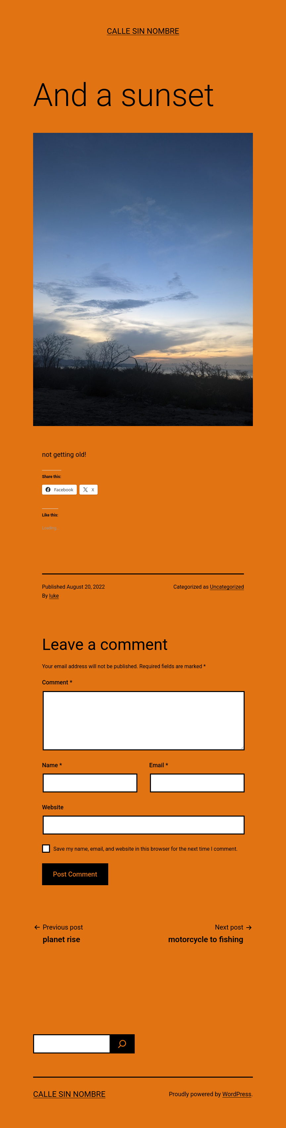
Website (53, 807)
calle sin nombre (143, 31)
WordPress (236, 1094)
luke (54, 596)
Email (158, 765)
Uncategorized (227, 587)
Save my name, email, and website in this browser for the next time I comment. (145, 849)
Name (52, 765)
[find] (122, 1043)
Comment (57, 682)
